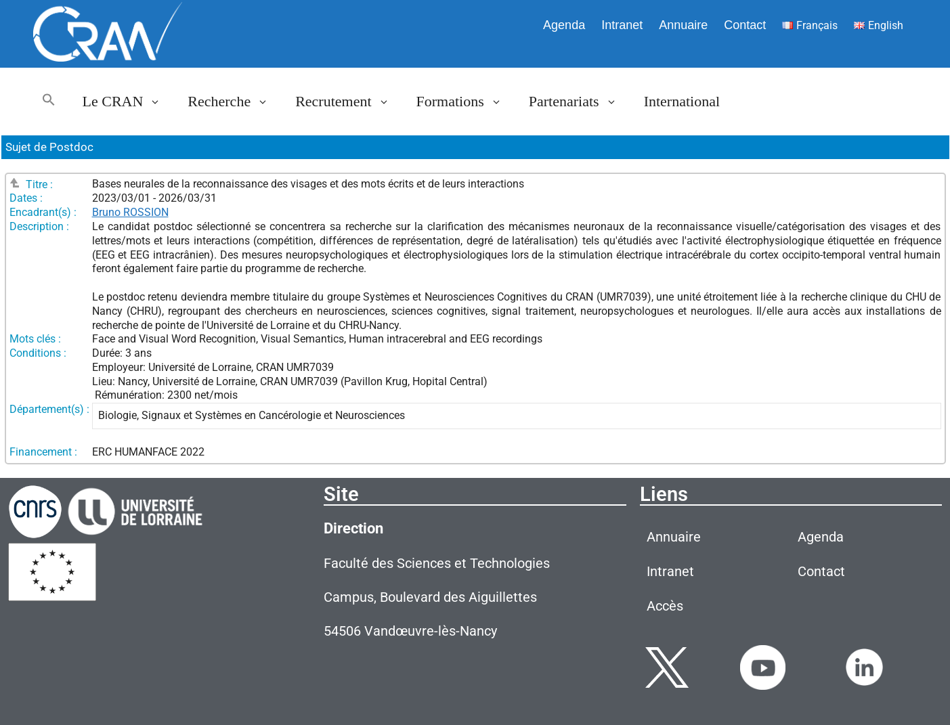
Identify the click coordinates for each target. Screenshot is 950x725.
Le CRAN (129, 101)
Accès (665, 606)
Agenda (564, 25)
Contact (745, 25)
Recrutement (348, 101)
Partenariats (579, 101)
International (682, 101)
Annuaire (683, 25)
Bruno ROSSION (130, 212)
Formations (465, 101)
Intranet (622, 25)
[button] (48, 101)
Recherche (235, 101)
